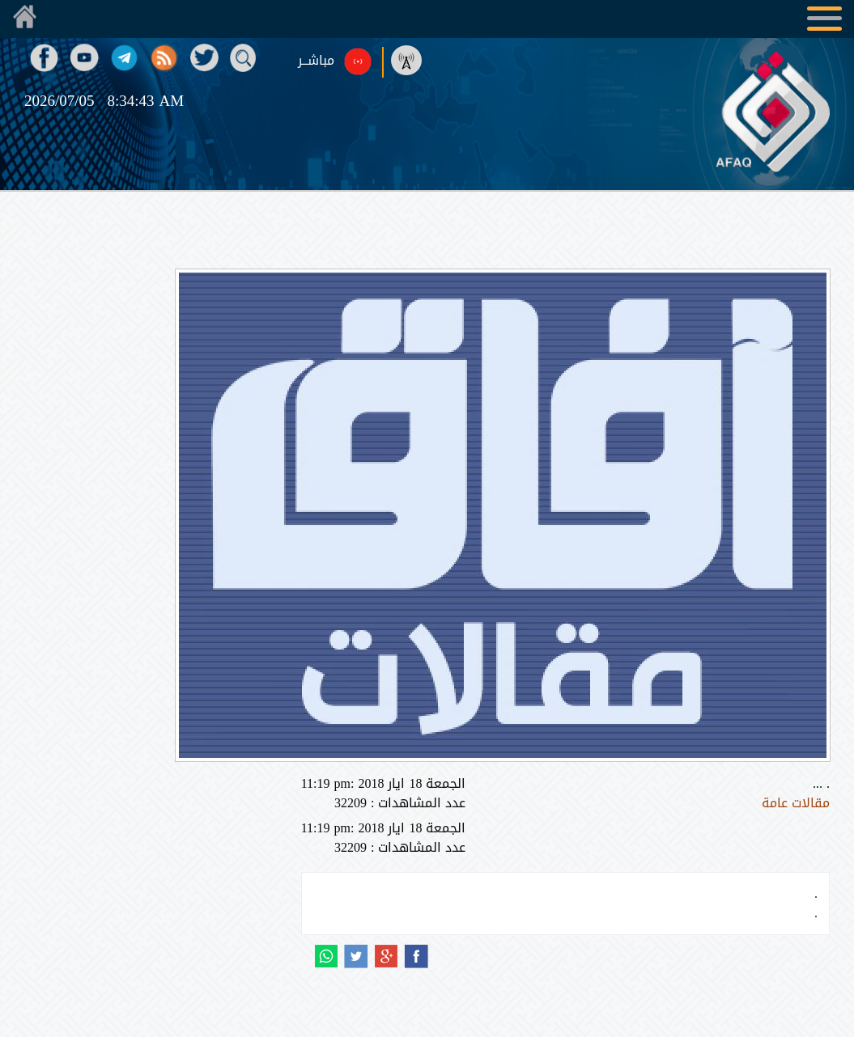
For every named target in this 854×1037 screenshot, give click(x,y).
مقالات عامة (796, 802)
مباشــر (316, 60)
